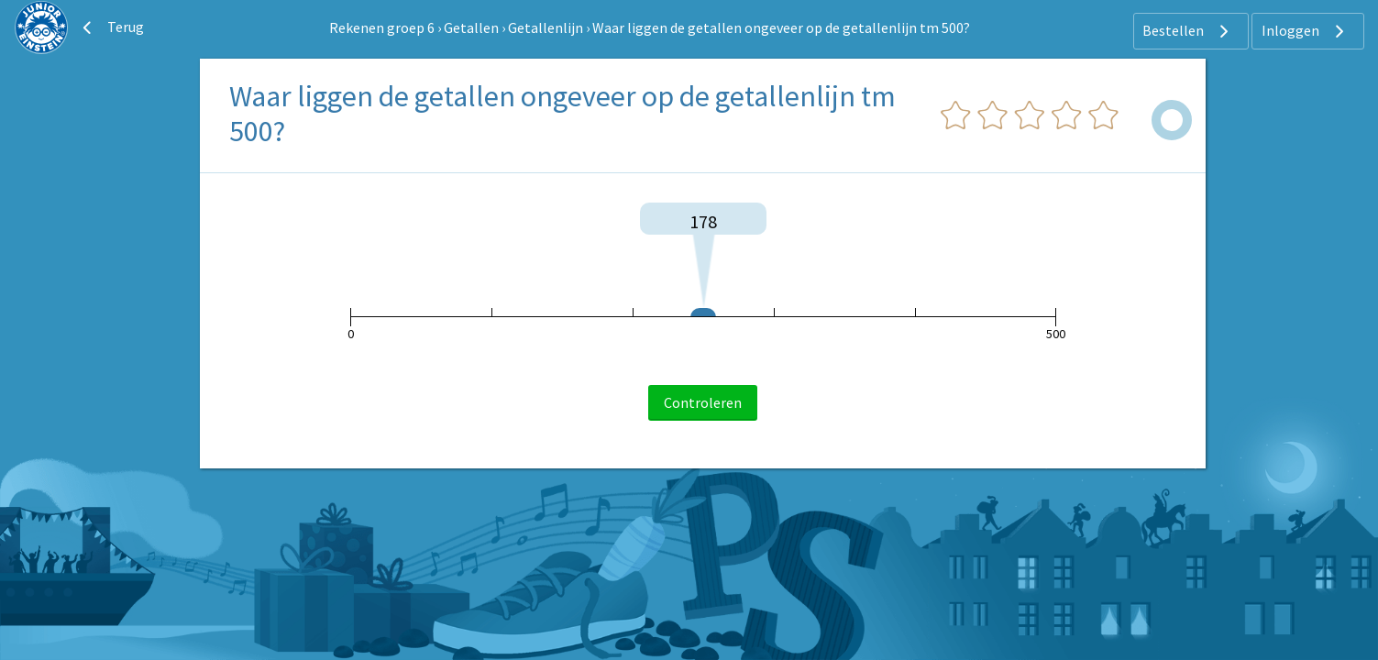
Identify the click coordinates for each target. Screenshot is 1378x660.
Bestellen (1187, 31)
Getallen (471, 27)
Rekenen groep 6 (382, 27)
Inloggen (1305, 31)
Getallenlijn (545, 27)
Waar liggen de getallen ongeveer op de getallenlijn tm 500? (781, 27)
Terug (111, 27)
